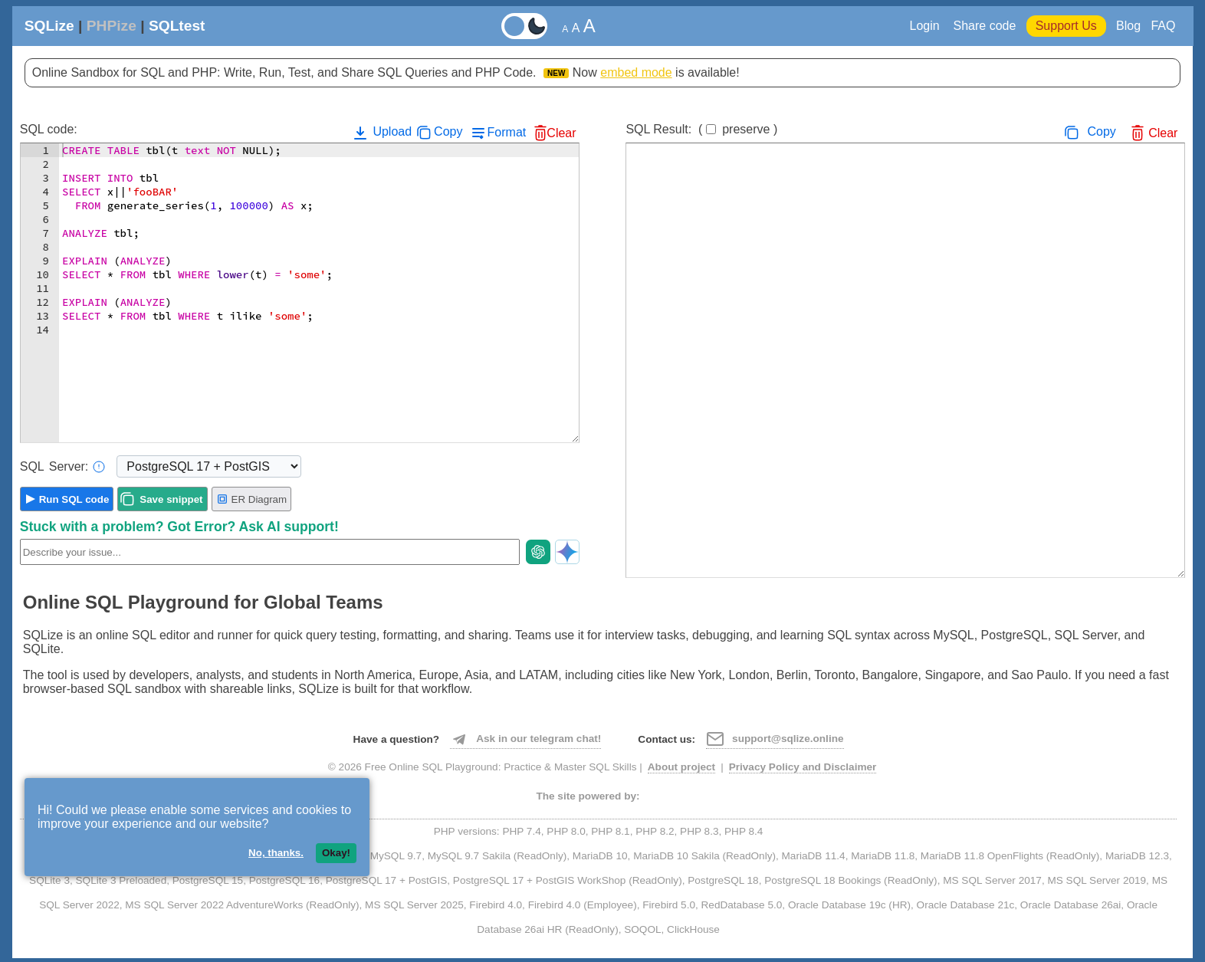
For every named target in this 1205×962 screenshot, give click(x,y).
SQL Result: (701, 129)
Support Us (1066, 25)
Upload (381, 132)
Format (507, 132)
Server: (63, 467)
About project (681, 767)
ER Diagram (251, 499)
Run (74, 499)
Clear (561, 133)
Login (927, 25)
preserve (746, 129)
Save (171, 499)
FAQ (1163, 25)
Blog (1128, 25)
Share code (984, 25)
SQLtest (177, 26)
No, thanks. (276, 853)
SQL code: (48, 129)
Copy (448, 131)
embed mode (635, 72)
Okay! (336, 853)
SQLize (49, 26)
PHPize (111, 26)
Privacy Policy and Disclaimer (803, 767)
